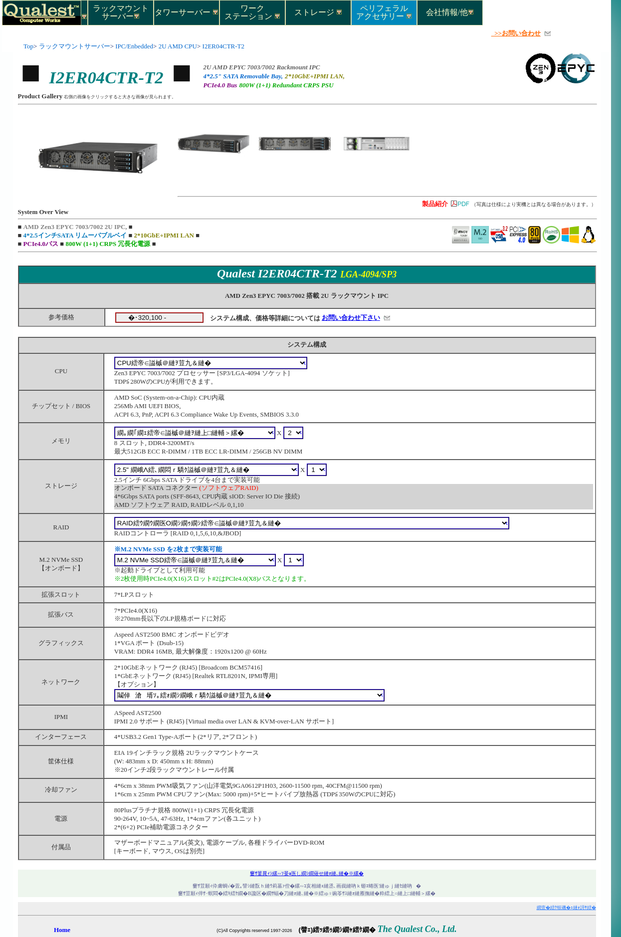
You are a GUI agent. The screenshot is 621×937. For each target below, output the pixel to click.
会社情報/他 (450, 12)
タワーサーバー (186, 12)
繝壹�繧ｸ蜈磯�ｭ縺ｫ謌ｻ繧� (566, 907)
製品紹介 (435, 204)
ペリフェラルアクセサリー (384, 11)
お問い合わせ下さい (351, 317)
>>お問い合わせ (516, 33)
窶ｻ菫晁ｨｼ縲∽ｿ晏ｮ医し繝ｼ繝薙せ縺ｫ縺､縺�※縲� (307, 873)
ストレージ (318, 12)
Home (62, 930)
